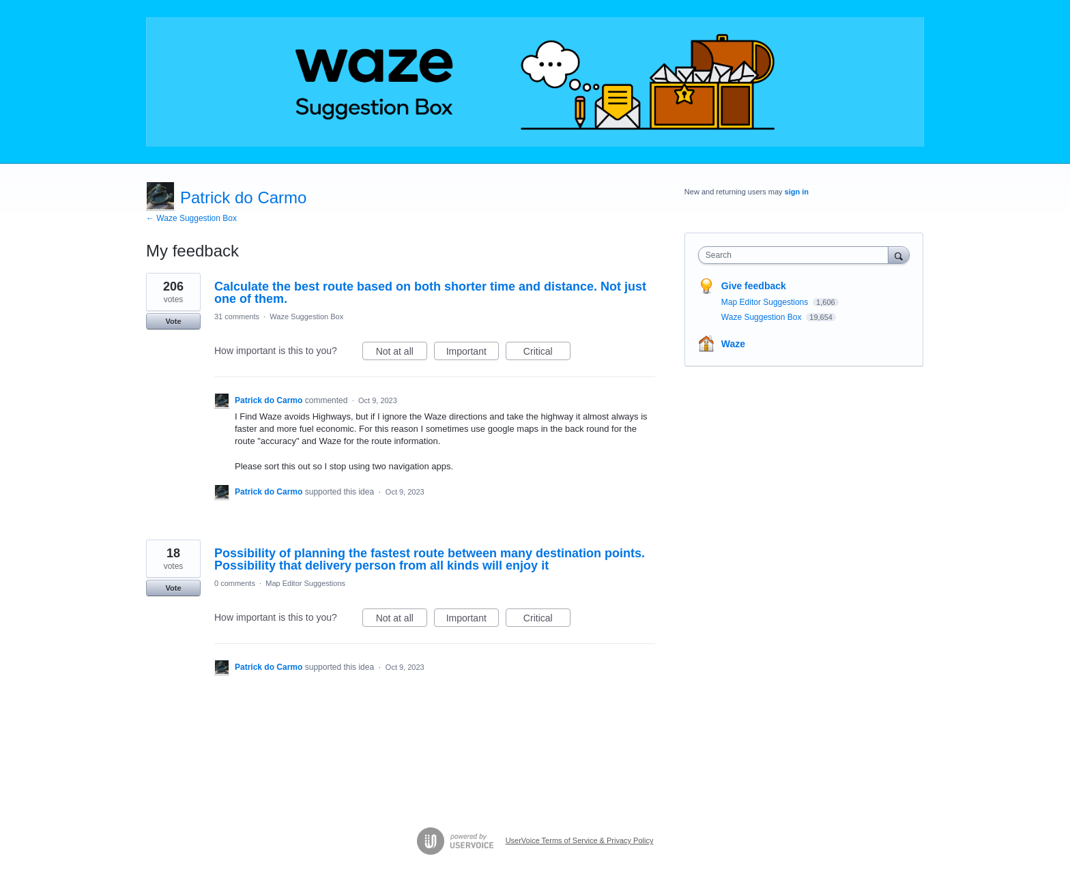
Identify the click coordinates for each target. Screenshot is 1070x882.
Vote (173, 321)
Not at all (401, 353)
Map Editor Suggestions (305, 583)
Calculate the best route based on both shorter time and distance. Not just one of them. (430, 293)
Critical (546, 353)
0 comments (234, 583)
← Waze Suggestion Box (191, 218)
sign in (797, 192)
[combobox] (796, 255)
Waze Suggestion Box (306, 316)
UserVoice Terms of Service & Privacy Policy (580, 840)
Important (472, 353)
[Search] (899, 254)
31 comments (236, 316)
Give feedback (753, 285)
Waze (733, 343)
